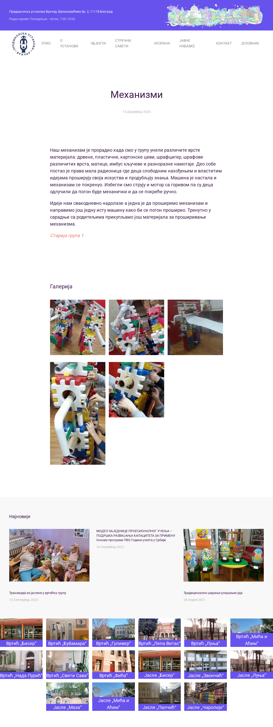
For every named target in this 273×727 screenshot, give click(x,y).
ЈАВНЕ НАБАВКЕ (187, 43)
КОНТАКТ (224, 43)
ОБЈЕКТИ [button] (98, 43)
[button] (77, 327)
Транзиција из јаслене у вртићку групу (37, 593)
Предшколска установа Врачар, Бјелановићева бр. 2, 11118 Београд (61, 11)
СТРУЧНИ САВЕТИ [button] (123, 43)
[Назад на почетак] (23, 43)
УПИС (46, 43)
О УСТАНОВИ (69, 43)
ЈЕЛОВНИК (250, 43)
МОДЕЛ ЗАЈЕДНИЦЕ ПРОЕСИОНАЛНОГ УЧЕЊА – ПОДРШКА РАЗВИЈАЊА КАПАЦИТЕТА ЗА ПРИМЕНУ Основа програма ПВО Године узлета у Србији (135, 535)
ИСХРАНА (162, 43)
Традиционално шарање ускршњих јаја (213, 593)
